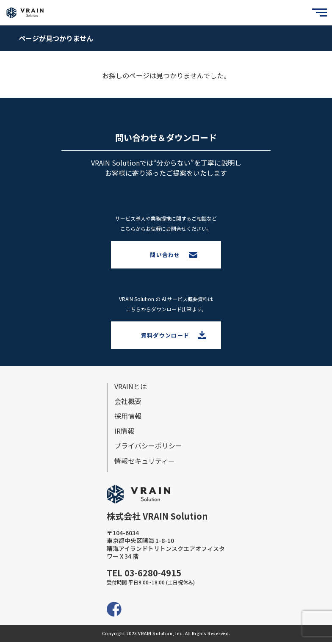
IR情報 (124, 431)
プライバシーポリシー (148, 445)
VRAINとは (130, 386)
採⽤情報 (127, 416)
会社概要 (127, 401)
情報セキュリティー (144, 461)
